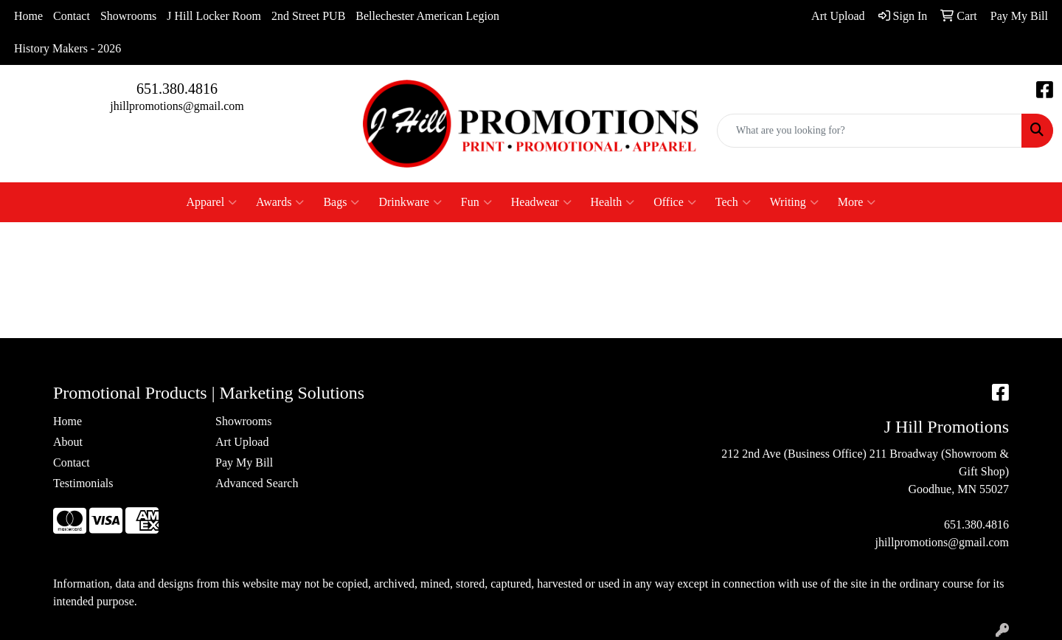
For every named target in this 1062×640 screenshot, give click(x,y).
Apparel (212, 202)
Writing (794, 202)
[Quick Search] (869, 131)
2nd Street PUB (308, 16)
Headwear (541, 202)
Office (674, 202)
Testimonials (83, 483)
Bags (341, 202)
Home (28, 16)
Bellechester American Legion (427, 16)
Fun (476, 202)
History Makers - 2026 (67, 48)
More (857, 202)
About (68, 442)
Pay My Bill (244, 462)
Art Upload (241, 442)
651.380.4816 (177, 88)
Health (613, 202)
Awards (280, 202)
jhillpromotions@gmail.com (176, 106)
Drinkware (409, 202)
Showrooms (128, 16)
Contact (71, 16)
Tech (733, 202)
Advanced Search (256, 483)
